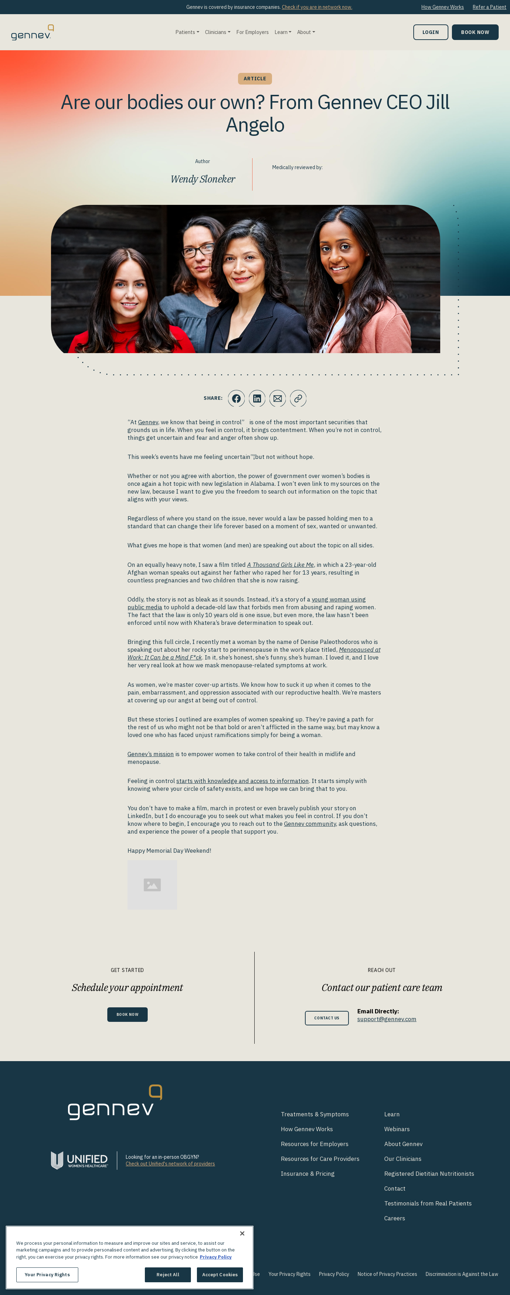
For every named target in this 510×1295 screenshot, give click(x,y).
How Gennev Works (442, 7)
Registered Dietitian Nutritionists (429, 1174)
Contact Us (327, 1017)
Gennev (148, 422)
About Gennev (403, 1144)
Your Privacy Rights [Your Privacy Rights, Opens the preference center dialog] (47, 1275)
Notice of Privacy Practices (387, 1274)
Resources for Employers (314, 1144)
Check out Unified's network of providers (170, 1164)
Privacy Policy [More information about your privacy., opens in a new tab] (216, 1257)
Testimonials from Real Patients (428, 1203)
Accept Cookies (220, 1275)
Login (431, 32)
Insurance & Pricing (308, 1174)
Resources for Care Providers (320, 1159)
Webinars (397, 1129)
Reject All (168, 1275)
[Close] (242, 1233)
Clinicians (215, 32)
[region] (130, 1257)
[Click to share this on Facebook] (235, 398)
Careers (394, 1218)
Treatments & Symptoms (315, 1114)
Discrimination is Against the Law (462, 1274)
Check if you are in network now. (317, 7)
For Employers (252, 32)
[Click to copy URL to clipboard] (299, 398)
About (304, 32)
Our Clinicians (402, 1159)
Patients (185, 32)
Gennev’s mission (151, 754)
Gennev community (310, 824)
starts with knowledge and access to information (242, 781)
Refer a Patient (489, 7)
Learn (281, 32)
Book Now (475, 32)
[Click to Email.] (278, 398)
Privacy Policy (334, 1274)
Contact (395, 1188)
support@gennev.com (390, 1019)
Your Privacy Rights (289, 1274)
